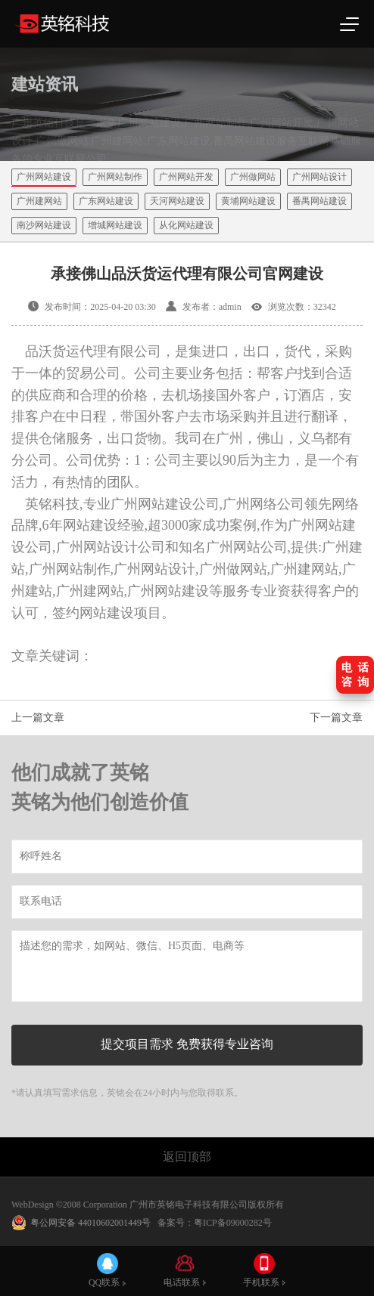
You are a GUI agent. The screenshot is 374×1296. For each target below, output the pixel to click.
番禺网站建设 (319, 201)
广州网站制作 (115, 177)
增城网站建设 (115, 225)
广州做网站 (253, 177)
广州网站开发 (186, 177)
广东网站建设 (106, 201)
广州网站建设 (44, 177)
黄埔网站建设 (248, 201)
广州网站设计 (319, 177)
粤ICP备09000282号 (233, 1222)
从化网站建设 (186, 225)
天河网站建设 (177, 201)
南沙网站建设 (44, 225)
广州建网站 (39, 201)
